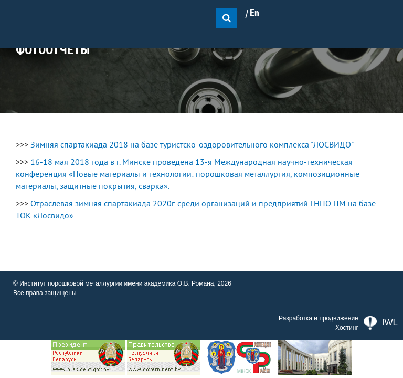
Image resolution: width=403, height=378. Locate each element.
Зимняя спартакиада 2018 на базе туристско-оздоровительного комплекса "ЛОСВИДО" (192, 145)
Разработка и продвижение (318, 318)
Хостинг (346, 327)
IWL (381, 323)
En (254, 13)
